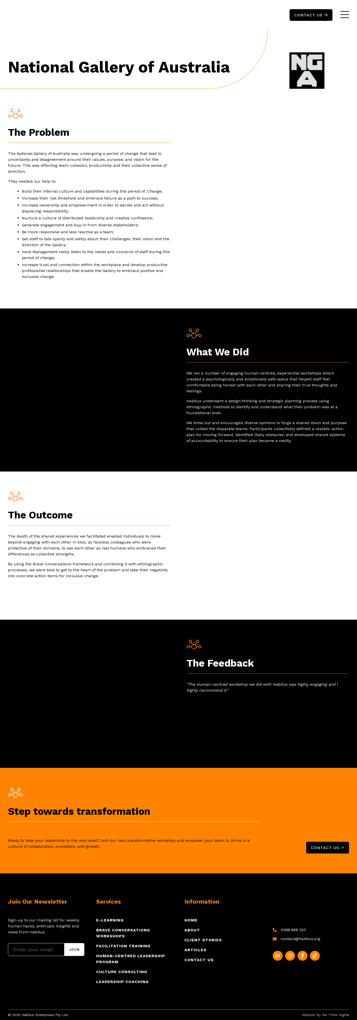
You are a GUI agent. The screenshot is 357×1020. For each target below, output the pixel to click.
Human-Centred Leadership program (130, 958)
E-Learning (110, 920)
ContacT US (311, 15)
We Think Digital (335, 1015)
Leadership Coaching (122, 981)
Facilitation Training (123, 946)
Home (191, 920)
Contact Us (327, 847)
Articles (195, 950)
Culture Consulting (121, 971)
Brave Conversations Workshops (123, 933)
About (192, 930)
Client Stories (203, 940)
